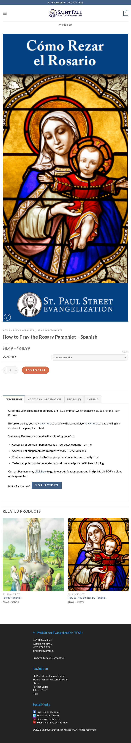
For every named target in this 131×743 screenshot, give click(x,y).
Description (14, 399)
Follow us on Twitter (48, 715)
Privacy (37, 657)
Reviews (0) (74, 399)
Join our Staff (40, 690)
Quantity (9, 357)
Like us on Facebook (48, 711)
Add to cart (35, 370)
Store (36, 683)
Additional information (44, 399)
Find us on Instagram (48, 718)
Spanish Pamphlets (49, 330)
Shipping (93, 399)
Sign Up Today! (46, 485)
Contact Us (58, 657)
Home (6, 330)
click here (45, 423)
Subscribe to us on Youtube (52, 722)
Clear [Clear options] (125, 352)
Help (35, 693)
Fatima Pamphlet (12, 597)
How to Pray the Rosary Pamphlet (87, 597)
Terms (46, 657)
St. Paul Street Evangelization (49, 675)
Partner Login (40, 686)
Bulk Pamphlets (23, 330)
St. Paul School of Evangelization (50, 679)
